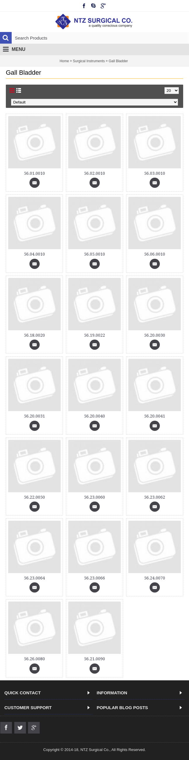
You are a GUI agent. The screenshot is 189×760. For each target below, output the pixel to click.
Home (64, 61)
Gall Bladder (118, 61)
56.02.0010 (94, 173)
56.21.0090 (94, 658)
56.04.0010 (34, 254)
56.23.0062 (154, 497)
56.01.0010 (34, 173)
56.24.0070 (154, 578)
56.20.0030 (154, 335)
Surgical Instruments (89, 61)
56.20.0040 (94, 416)
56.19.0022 (94, 335)
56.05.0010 (94, 254)
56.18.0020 (34, 335)
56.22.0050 (34, 497)
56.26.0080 (34, 658)
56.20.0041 (154, 416)
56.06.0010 (154, 254)
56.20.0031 (34, 416)
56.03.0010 (154, 173)
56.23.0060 (94, 497)
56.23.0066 (94, 578)
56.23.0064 (34, 578)
